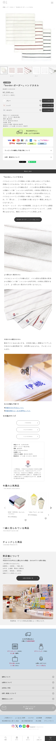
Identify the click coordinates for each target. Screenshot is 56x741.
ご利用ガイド (8, 718)
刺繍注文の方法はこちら (14, 408)
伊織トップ (5, 7)
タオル (11, 7)
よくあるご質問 (20, 718)
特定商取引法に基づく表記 (10, 721)
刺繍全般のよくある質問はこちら (18, 411)
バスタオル (28, 422)
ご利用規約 (48, 718)
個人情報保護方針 (27, 721)
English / (33, 726)
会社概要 (39, 718)
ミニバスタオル (28, 436)
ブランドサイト (49, 721)
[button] (5, 508)
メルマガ (31, 718)
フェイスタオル (28, 429)
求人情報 (38, 721)
